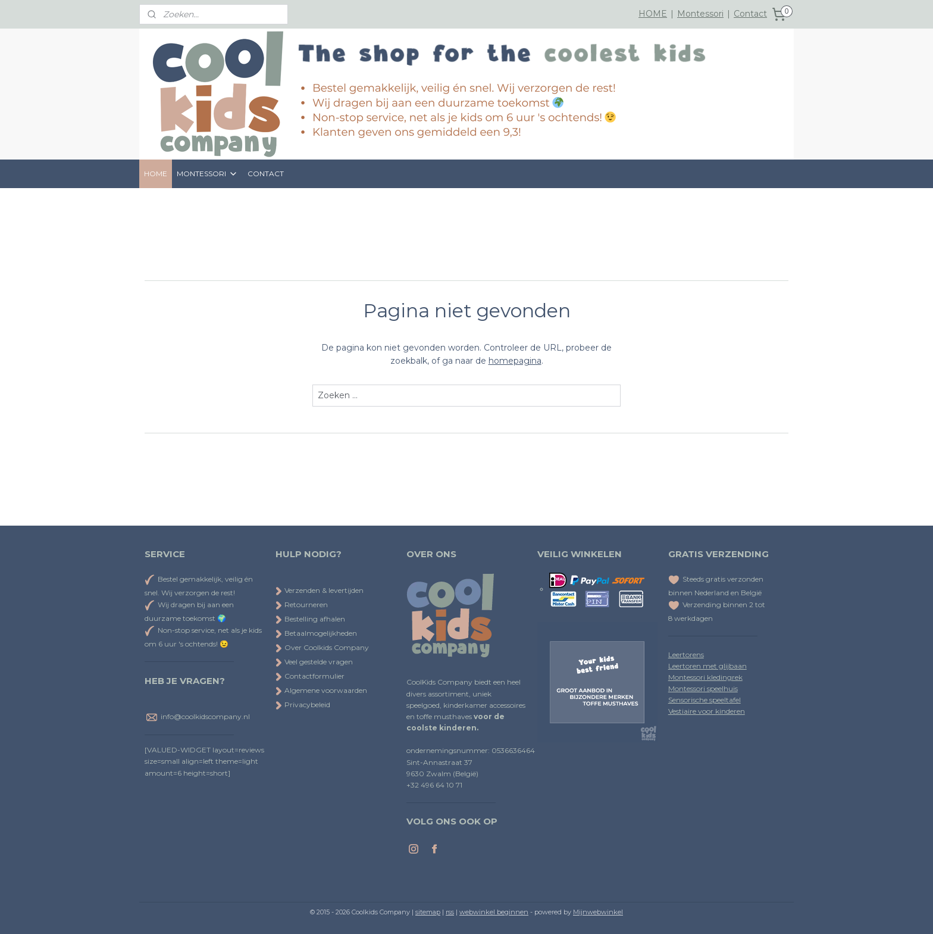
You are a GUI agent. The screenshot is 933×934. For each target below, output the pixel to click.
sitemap (427, 912)
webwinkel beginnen (493, 912)
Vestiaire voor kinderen (706, 711)
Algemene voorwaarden (321, 690)
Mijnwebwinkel (598, 912)
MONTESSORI (207, 174)
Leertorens (686, 654)
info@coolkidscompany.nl (205, 717)
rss (450, 912)
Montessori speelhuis (703, 688)
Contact (750, 13)
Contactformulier (310, 675)
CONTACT (266, 173)
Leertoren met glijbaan (707, 665)
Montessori (700, 13)
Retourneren (301, 604)
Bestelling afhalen (310, 618)
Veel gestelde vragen (314, 661)
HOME (652, 13)
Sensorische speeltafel (704, 699)
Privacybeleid (302, 704)
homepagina (515, 360)
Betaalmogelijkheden (316, 633)
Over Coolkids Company (322, 647)
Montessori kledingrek (705, 677)
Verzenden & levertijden (324, 590)
